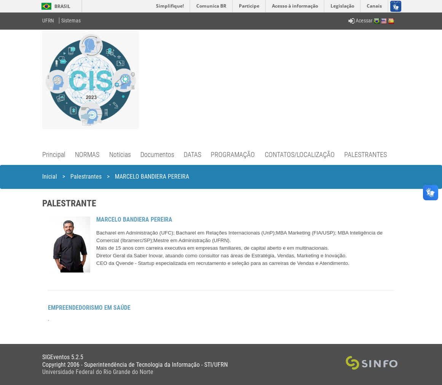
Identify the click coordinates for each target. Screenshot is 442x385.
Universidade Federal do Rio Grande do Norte (97, 371)
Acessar (360, 20)
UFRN (48, 20)
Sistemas (71, 20)
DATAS (192, 154)
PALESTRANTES (365, 154)
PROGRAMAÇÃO (233, 154)
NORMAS (87, 154)
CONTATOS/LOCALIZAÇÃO (300, 154)
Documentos (157, 154)
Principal (53, 154)
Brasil (54, 6)
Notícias (120, 154)
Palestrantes (86, 176)
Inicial (49, 176)
